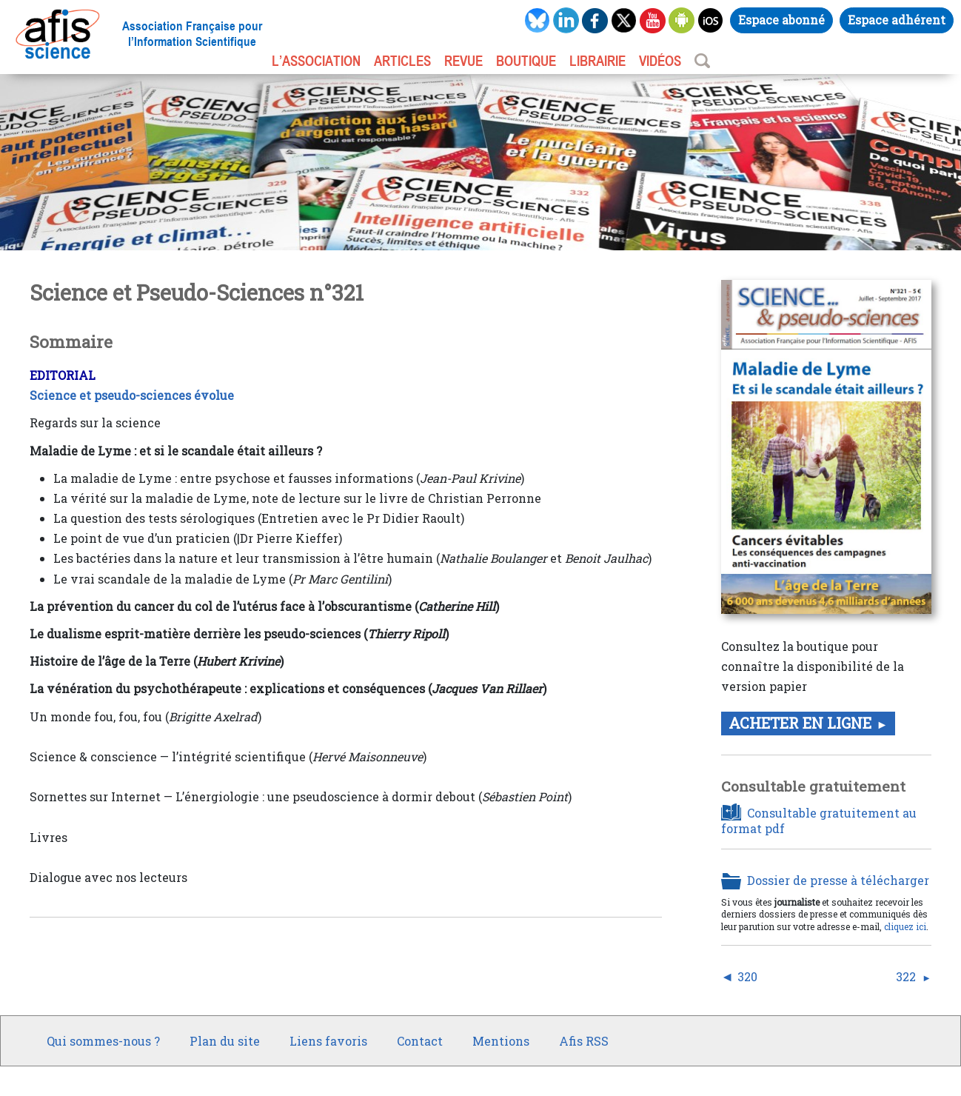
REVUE (463, 61)
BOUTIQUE (526, 61)
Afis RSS (584, 1041)
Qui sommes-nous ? (103, 1041)
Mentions (500, 1041)
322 (906, 976)
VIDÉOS (660, 61)
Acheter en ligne (800, 722)
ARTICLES (402, 61)
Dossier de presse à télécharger (838, 880)
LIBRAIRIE (597, 61)
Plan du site (225, 1041)
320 (747, 976)
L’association (316, 61)
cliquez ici (905, 926)
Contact (420, 1041)
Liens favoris (328, 1041)
